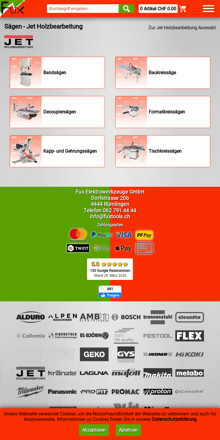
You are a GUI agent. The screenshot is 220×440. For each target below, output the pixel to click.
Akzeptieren (94, 430)
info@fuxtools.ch (110, 216)
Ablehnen (128, 430)
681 (110, 289)
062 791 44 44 (119, 210)
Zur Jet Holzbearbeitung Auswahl (182, 27)
